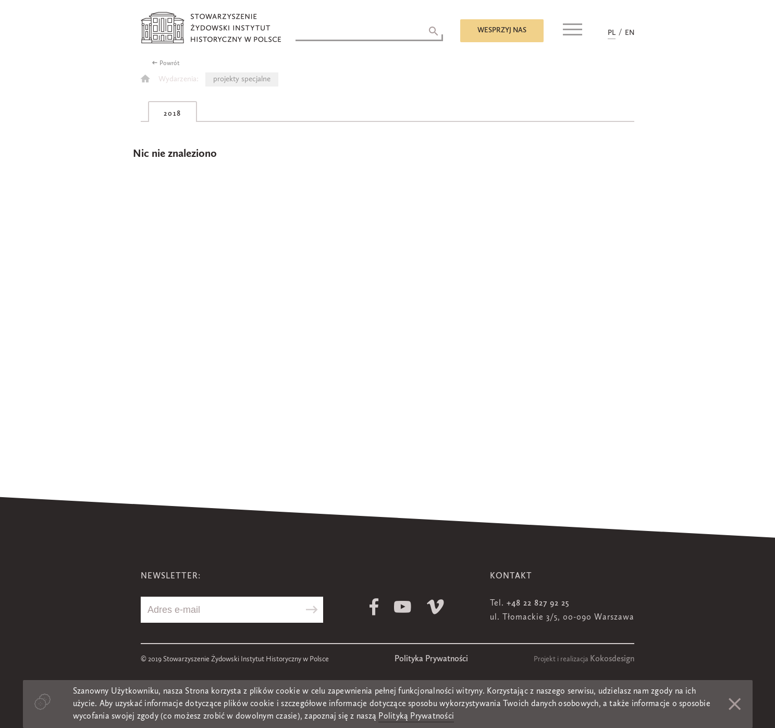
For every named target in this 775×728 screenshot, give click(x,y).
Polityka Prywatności (431, 659)
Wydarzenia (177, 79)
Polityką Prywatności (416, 716)
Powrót (169, 63)
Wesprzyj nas (501, 30)
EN (629, 32)
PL (612, 32)
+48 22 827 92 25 (538, 603)
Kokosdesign (612, 659)
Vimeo (435, 607)
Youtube (402, 607)
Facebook (374, 607)
